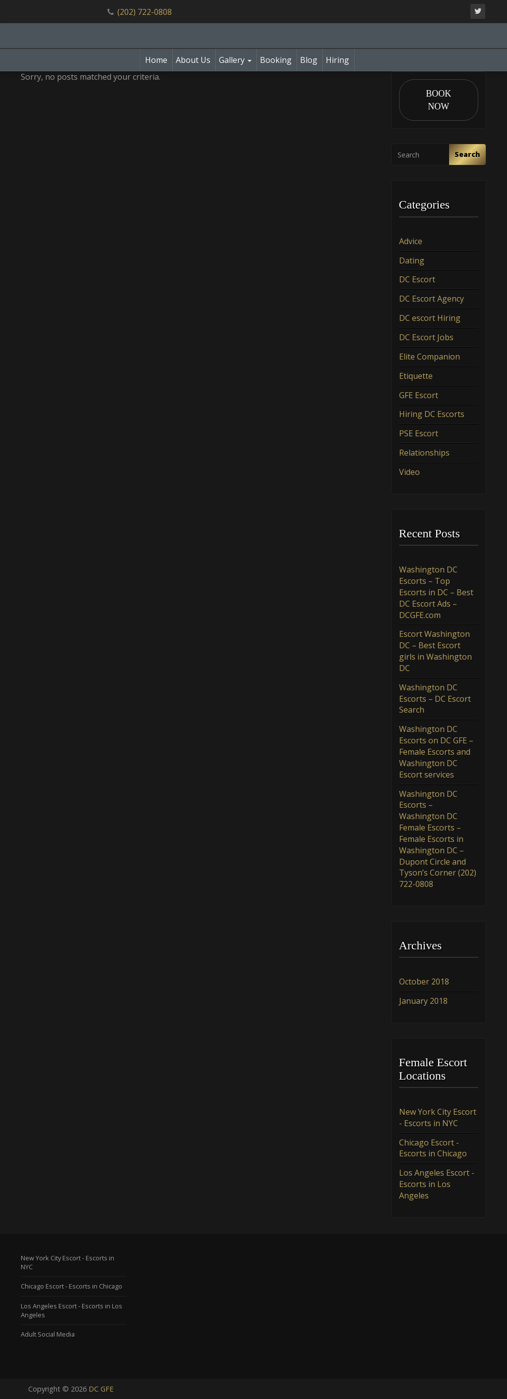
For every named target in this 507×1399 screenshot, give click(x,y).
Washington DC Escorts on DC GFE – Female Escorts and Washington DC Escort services (436, 751)
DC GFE (101, 1389)
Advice (410, 241)
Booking (276, 59)
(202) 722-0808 (144, 11)
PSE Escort (418, 433)
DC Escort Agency (431, 298)
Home (156, 59)
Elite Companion (429, 356)
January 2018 (423, 1000)
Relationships (424, 452)
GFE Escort (418, 395)
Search (467, 154)
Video (409, 471)
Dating (411, 260)
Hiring (337, 59)
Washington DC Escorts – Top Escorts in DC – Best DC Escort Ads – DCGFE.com (436, 592)
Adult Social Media (48, 1334)
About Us (193, 59)
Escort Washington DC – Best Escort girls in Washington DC (435, 651)
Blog (308, 59)
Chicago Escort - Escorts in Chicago (433, 1148)
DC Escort (417, 279)
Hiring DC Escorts (431, 414)
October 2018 (424, 981)
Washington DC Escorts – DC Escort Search (435, 699)
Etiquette (416, 375)
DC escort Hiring (429, 317)
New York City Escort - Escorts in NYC (437, 1117)
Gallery (235, 59)
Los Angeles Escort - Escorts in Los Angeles (436, 1184)
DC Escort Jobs (426, 337)
